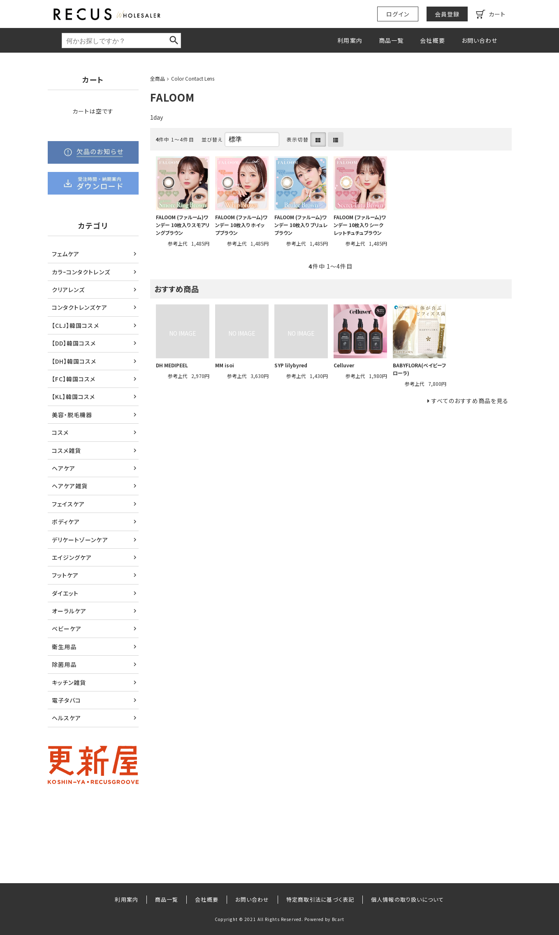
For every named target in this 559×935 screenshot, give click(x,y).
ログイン (397, 14)
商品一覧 (391, 40)
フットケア (65, 575)
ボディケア (66, 521)
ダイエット (65, 593)
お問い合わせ (480, 40)
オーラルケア (69, 611)
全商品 (157, 78)
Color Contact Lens (192, 78)
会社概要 (432, 40)
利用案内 (349, 40)
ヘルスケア (66, 718)
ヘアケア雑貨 (70, 486)
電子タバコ (66, 700)
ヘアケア (63, 468)
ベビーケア (67, 628)
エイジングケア (72, 557)
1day (156, 117)
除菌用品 (64, 664)
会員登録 (447, 14)
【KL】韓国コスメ (73, 396)
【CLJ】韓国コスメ (75, 325)
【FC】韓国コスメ (74, 379)
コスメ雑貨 (66, 450)
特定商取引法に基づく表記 (320, 899)
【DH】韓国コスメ (74, 361)
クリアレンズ (68, 289)
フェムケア (66, 254)
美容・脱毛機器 (72, 415)
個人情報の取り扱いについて (407, 899)
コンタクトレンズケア (79, 307)
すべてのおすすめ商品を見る (470, 401)
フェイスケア (68, 504)
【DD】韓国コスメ (74, 343)
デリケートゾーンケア (80, 540)
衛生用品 (64, 647)
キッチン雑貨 (69, 682)
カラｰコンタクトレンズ (81, 272)
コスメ (60, 432)
